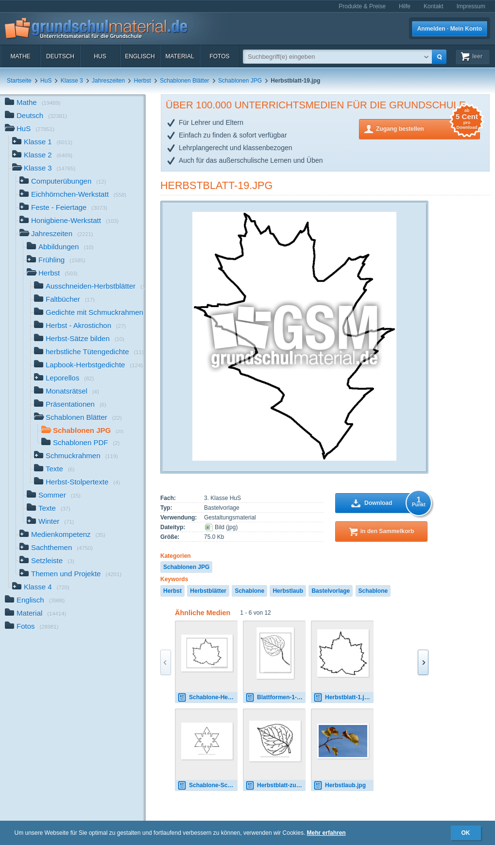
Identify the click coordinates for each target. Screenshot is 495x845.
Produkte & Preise (362, 6)
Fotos (219, 56)
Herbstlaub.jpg (339, 785)
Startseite (19, 80)
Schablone (249, 590)
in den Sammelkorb (387, 531)
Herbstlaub (288, 590)
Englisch (139, 56)
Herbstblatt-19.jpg (216, 185)
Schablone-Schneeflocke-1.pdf (207, 785)
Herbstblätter (208, 590)
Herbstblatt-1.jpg (342, 697)
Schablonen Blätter (184, 80)
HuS (100, 56)
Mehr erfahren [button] (326, 832)
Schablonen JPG (240, 80)
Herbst (142, 80)
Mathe (20, 56)
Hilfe (404, 6)
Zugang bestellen (428, 128)
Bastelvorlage (330, 590)
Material (179, 56)
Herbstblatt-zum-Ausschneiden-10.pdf (275, 785)
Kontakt (434, 6)
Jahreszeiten (108, 80)
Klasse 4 (40, 588)
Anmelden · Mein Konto (449, 28)
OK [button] (465, 832)
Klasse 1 (42, 143)
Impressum (471, 6)
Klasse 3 (72, 80)
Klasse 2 (42, 156)
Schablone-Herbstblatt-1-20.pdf (207, 697)
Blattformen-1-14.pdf (275, 697)
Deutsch (60, 56)
